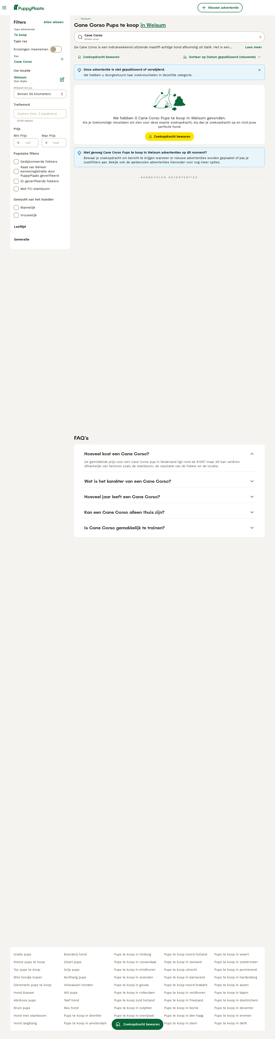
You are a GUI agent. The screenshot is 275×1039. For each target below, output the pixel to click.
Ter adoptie (48, 117)
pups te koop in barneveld (184, 977)
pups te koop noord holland (185, 954)
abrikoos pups (25, 1000)
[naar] (57, 332)
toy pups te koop (27, 970)
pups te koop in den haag (183, 1016)
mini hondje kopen (28, 977)
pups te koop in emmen (232, 1016)
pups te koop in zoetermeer (236, 962)
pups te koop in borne (181, 1008)
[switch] (56, 143)
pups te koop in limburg (132, 954)
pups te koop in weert (231, 954)
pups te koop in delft (230, 1023)
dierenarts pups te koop (32, 985)
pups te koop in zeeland (183, 962)
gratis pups (22, 954)
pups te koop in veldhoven (184, 993)
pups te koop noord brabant (185, 985)
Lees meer (253, 125)
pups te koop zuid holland (134, 1000)
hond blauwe (24, 993)
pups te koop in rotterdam (134, 993)
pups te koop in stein (180, 1023)
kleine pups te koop (29, 962)
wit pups (70, 993)
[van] (29, 332)
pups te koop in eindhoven (134, 970)
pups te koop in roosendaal (135, 962)
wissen (58, 153)
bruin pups (22, 1008)
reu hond (71, 1008)
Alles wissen (53, 100)
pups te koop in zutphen (133, 1008)
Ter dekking (26, 128)
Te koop (23, 117)
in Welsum (153, 103)
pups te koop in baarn (231, 993)
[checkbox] (16, 172)
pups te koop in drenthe (82, 1016)
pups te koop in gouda (131, 985)
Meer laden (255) (49, 250)
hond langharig (25, 1023)
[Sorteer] (222, 135)
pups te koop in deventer (234, 1008)
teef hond (71, 1000)
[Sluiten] (259, 148)
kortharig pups (75, 977)
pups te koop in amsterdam (85, 1023)
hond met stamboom (30, 1016)
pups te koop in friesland (183, 1000)
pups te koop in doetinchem (236, 1000)
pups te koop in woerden (133, 977)
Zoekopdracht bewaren (98, 135)
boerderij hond (75, 954)
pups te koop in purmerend (235, 970)
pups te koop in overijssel (134, 1016)
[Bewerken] (62, 269)
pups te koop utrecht (180, 970)
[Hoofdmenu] (4, 7)
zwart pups (72, 962)
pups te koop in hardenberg (235, 977)
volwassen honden (78, 985)
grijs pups (71, 970)
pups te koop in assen (231, 985)
